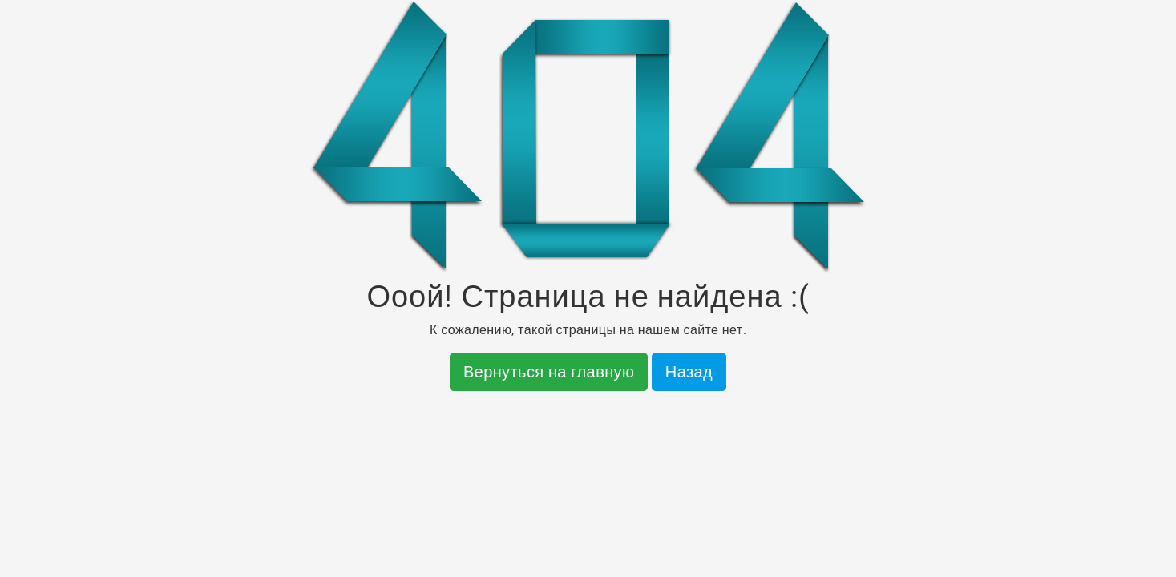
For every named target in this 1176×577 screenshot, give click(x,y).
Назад (689, 371)
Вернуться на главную (549, 371)
